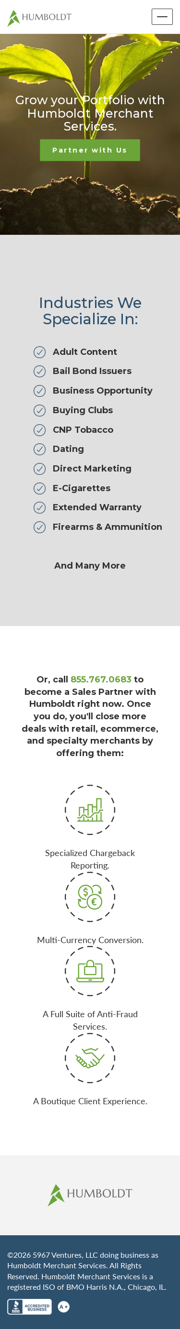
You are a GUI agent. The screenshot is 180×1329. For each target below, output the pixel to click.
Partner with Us (90, 150)
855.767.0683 (101, 679)
